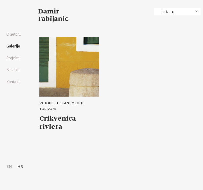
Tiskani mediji (70, 103)
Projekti (13, 58)
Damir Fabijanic (53, 15)
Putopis (46, 103)
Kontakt (13, 82)
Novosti (13, 70)
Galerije (13, 46)
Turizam (47, 108)
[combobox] (177, 11)
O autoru (13, 34)
